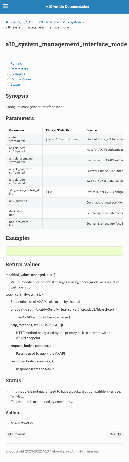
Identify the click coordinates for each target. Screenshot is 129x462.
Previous (16, 434)
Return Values (21, 79)
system (75, 22)
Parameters (19, 69)
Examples (18, 74)
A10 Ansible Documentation (67, 6)
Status (15, 84)
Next (115, 434)
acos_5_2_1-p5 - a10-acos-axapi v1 (39, 22)
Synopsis (17, 64)
